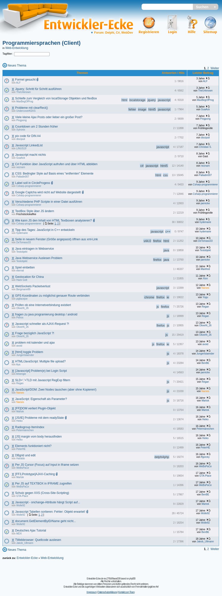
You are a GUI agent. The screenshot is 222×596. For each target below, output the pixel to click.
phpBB (132, 578)
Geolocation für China (29, 277)
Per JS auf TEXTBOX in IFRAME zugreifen (43, 483)
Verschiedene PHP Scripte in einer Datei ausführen (48, 201)
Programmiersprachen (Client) (41, 43)
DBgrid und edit (25, 455)
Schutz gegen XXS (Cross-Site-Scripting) (42, 493)
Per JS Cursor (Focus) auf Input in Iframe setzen (47, 464)
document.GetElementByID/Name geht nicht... (45, 521)
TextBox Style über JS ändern (34, 211)
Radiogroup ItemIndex (29, 427)
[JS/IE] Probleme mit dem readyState (39, 417)
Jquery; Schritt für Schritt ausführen (38, 89)
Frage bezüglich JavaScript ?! (34, 333)
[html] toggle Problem (29, 352)
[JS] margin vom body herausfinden (38, 436)
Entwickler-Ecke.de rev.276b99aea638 (103, 578)
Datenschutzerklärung (107, 592)
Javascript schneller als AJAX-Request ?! (42, 324)
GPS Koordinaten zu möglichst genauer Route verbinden (52, 295)
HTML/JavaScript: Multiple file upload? (40, 361)
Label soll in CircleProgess (32, 183)
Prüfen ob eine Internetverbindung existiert (43, 305)
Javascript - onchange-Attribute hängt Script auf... (47, 502)
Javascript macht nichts (30, 154)
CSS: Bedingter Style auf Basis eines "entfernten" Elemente (54, 173)
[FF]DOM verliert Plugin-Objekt (35, 408)
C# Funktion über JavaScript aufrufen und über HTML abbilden (56, 164)
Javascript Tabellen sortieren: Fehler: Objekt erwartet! (50, 511)
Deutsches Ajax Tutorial (30, 530)
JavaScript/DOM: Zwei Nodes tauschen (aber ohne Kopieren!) (55, 389)
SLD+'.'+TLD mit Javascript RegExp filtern (42, 380)
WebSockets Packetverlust (32, 286)
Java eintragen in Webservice (34, 248)
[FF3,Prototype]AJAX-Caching (35, 474)
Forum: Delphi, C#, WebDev (112, 32)
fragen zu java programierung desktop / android (46, 314)
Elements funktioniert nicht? (33, 446)
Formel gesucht (25, 79)
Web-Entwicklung (16, 48)
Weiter (215, 68)
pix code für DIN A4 (27, 136)
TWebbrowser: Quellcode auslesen (38, 540)
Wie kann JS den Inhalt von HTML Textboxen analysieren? (53, 220)
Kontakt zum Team (126, 592)
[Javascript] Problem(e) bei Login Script (41, 371)
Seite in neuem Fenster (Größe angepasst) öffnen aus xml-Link (56, 239)
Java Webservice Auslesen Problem (38, 258)
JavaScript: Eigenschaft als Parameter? (41, 399)
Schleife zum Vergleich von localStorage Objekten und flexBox (56, 98)
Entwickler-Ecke (27, 558)
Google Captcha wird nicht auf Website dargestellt (48, 192)
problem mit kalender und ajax (35, 342)
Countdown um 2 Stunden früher (36, 126)
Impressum (91, 592)
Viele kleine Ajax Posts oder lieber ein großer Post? (48, 117)
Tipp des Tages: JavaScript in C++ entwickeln (44, 230)
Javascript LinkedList (28, 145)
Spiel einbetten (25, 267)
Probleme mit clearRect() (31, 108)
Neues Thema (17, 65)
